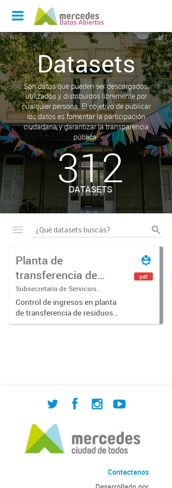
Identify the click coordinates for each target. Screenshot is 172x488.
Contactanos (128, 472)
